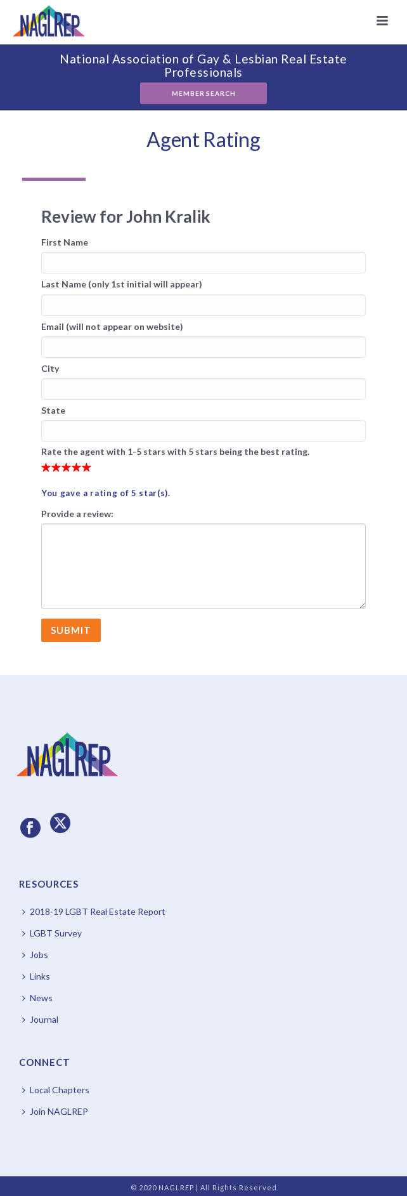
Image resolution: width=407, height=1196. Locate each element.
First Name (64, 242)
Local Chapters (55, 1089)
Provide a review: (77, 513)
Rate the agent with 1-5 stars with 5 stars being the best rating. (175, 451)
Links (36, 976)
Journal (40, 1019)
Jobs (35, 954)
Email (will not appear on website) (112, 326)
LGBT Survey (52, 933)
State (53, 410)
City (50, 368)
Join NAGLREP (55, 1111)
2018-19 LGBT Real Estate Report (93, 911)
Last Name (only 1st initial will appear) (121, 284)
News (37, 997)
